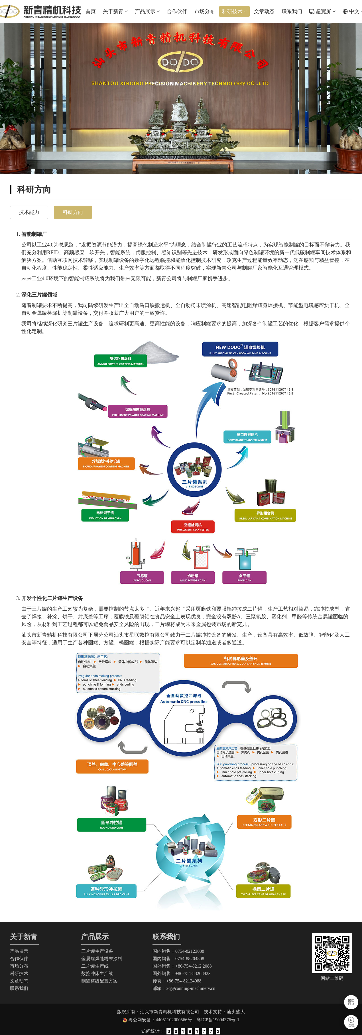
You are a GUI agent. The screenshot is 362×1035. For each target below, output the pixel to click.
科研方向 (73, 212)
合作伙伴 (177, 11)
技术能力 (29, 212)
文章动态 (264, 11)
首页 (91, 11)
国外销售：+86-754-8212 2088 (182, 966)
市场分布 (204, 11)
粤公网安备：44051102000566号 (162, 1019)
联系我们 (292, 11)
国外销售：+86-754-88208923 (181, 973)
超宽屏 (325, 11)
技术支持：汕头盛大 (224, 1011)
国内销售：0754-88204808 (178, 958)
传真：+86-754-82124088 (177, 980)
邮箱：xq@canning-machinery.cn (183, 988)
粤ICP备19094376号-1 (218, 1019)
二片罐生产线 (95, 966)
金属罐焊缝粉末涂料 (101, 958)
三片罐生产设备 (97, 951)
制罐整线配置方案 (99, 980)
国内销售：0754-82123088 (178, 951)
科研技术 (234, 11)
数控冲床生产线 (97, 973)
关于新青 (115, 11)
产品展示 (147, 11)
